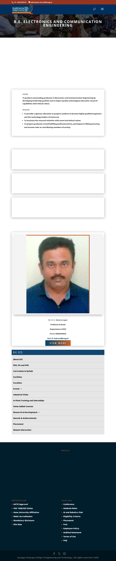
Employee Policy (71, 528)
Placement (68, 520)
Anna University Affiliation (26, 512)
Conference (68, 504)
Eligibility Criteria (71, 516)
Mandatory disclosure (23, 520)
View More (58, 343)
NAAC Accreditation (22, 516)
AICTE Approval (20, 504)
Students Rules (70, 508)
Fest (65, 524)
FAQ (65, 540)
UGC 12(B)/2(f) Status (23, 508)
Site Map (17, 524)
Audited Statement (72, 532)
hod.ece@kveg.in (61, 338)
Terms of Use (69, 536)
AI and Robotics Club (73, 512)
